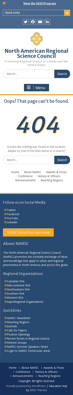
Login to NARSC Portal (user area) (28, 351)
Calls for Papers (17, 330)
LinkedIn (12, 222)
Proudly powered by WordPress (26, 386)
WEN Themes (38, 390)
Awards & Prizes (56, 172)
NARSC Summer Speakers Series (27, 346)
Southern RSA (15, 293)
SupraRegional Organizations (25, 302)
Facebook (13, 214)
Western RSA (15, 297)
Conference (25, 176)
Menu (36, 87)
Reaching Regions (52, 180)
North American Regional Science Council (36, 53)
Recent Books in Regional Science (28, 338)
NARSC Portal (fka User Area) (28, 232)
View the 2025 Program (39, 3)
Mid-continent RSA (18, 285)
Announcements (25, 180)
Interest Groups (17, 342)
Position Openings (18, 334)
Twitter (11, 210)
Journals (12, 326)
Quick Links (12, 12)
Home (15, 172)
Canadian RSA (16, 281)
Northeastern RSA (18, 289)
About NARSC (32, 172)
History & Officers (49, 176)
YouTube (12, 218)
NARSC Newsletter (19, 318)
